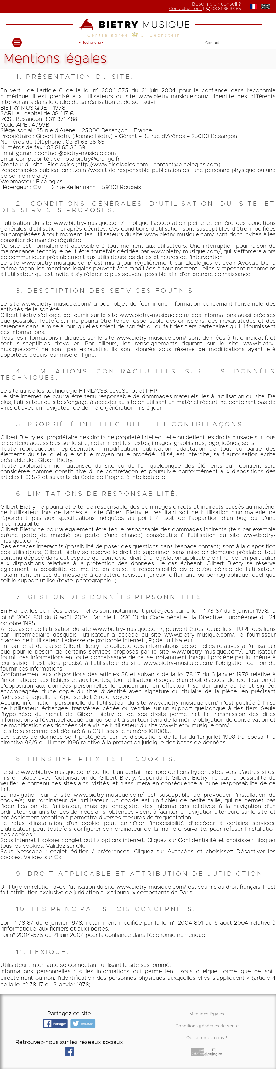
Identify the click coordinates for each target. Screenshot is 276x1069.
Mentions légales (206, 1014)
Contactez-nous (185, 9)
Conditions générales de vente (207, 1026)
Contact (212, 43)
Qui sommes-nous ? (207, 1038)
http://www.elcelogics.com (112, 165)
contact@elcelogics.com (185, 165)
